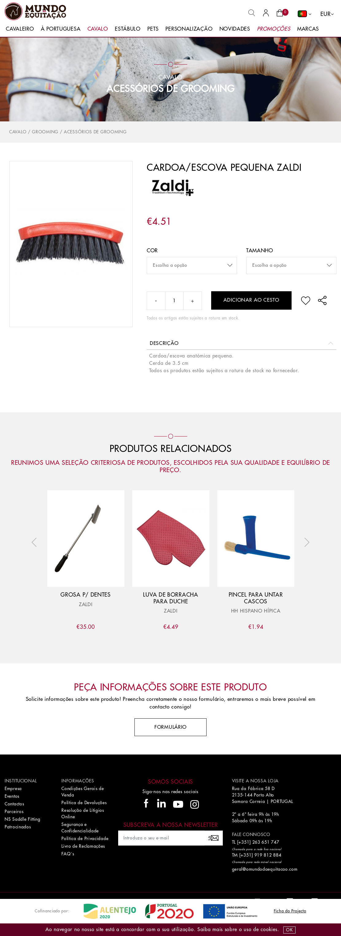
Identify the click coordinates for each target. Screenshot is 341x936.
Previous (35, 542)
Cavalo (97, 29)
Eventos (12, 796)
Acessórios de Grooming (170, 89)
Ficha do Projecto (290, 911)
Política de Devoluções (84, 802)
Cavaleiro (20, 29)
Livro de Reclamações (83, 846)
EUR (325, 14)
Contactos (14, 804)
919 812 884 (267, 855)
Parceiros (14, 811)
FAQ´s (67, 854)
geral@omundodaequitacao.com (265, 869)
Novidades (234, 29)
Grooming (45, 132)
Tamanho (259, 250)
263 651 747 (265, 842)
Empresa (13, 788)
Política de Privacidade (84, 838)
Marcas (308, 29)
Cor (152, 250)
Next (305, 542)
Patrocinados (18, 827)
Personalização (188, 29)
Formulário (170, 727)
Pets (153, 29)
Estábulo (128, 29)
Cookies (269, 929)
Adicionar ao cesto (251, 300)
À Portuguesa (60, 29)
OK (289, 930)
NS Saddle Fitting (23, 819)
